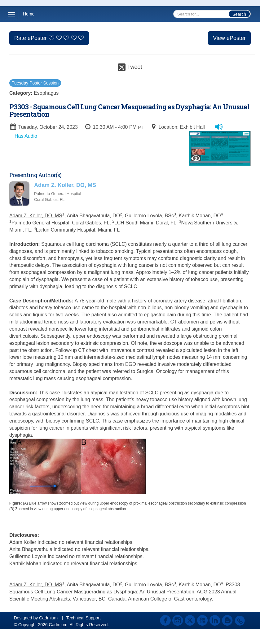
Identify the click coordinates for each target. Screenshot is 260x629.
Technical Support (83, 617)
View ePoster (229, 38)
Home (28, 13)
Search (239, 14)
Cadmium (48, 617)
